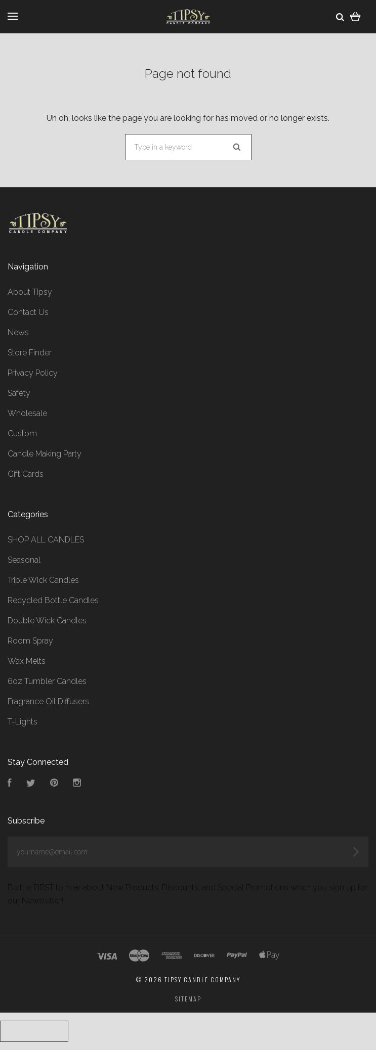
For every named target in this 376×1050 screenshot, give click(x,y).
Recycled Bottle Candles (53, 600)
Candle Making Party (44, 454)
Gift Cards (26, 474)
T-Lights (22, 721)
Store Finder (30, 352)
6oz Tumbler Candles (47, 681)
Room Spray (30, 641)
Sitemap (188, 998)
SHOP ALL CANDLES (46, 539)
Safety (19, 393)
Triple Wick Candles (43, 580)
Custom (22, 433)
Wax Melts (27, 661)
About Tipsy (30, 292)
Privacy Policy (33, 373)
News (18, 332)
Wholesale (27, 413)
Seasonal (24, 560)
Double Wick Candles (47, 620)
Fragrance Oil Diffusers (48, 701)
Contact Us (28, 312)
